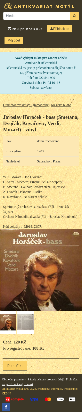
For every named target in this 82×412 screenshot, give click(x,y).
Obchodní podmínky (14, 379)
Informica (56, 388)
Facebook (6, 407)
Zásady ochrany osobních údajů (46, 379)
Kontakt (28, 384)
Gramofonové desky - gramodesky (26, 105)
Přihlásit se (59, 29)
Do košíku (15, 365)
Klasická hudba (61, 105)
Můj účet (14, 40)
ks (24, 28)
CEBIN (6, 393)
